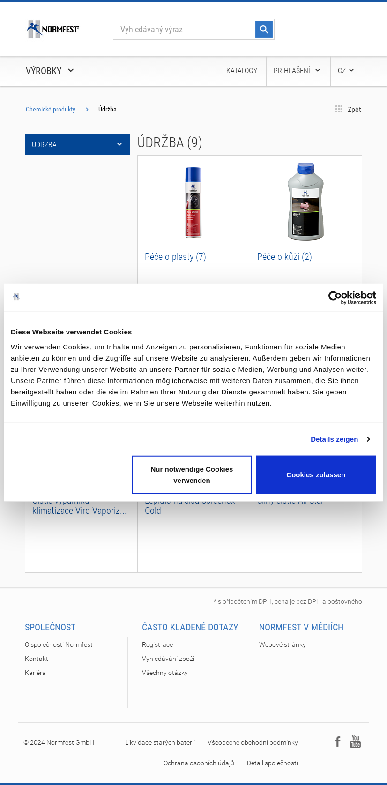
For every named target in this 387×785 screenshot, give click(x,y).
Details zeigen (334, 439)
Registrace (157, 644)
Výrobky (50, 70)
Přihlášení (297, 70)
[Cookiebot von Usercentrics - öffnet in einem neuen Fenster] (335, 298)
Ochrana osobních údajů (199, 763)
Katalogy (241, 70)
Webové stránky (282, 644)
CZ (346, 70)
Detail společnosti (272, 763)
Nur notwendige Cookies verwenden (191, 474)
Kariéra (35, 672)
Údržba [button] (77, 144)
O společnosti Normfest (59, 644)
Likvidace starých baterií (160, 742)
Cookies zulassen (315, 474)
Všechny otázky (165, 672)
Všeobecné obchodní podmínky (253, 742)
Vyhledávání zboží (168, 658)
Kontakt (36, 658)
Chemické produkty (50, 109)
